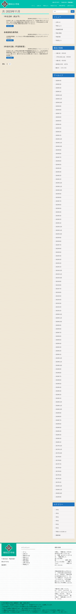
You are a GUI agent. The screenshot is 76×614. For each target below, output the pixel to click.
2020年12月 (59, 314)
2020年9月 (58, 325)
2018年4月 (58, 431)
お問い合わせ (70, 5)
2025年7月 (58, 113)
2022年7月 (58, 245)
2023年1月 (58, 223)
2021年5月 (58, 296)
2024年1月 (58, 179)
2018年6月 (58, 423)
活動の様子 (26, 559)
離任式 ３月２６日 (61, 67)
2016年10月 (59, 493)
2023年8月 (58, 197)
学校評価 (58, 36)
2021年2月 (58, 307)
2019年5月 (58, 383)
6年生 (57, 528)
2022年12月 (59, 226)
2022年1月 (58, 266)
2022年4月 (58, 256)
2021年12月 (59, 270)
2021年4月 (58, 299)
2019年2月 (58, 394)
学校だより (45, 5)
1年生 (57, 509)
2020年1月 (58, 354)
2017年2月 (58, 478)
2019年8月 (58, 372)
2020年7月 (58, 332)
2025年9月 (58, 106)
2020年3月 (58, 347)
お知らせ (39, 5)
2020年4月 (58, 343)
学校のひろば (54, 5)
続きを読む (10, 26)
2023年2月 (58, 219)
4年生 (57, 520)
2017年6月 (58, 467)
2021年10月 (59, 277)
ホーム (33, 5)
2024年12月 (59, 139)
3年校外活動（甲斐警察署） (15, 47)
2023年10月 (59, 190)
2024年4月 (58, 168)
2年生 (57, 513)
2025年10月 (59, 102)
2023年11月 (59, 186)
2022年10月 (59, 234)
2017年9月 (58, 456)
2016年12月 (59, 486)
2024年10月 (59, 146)
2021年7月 (58, 288)
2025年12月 (59, 95)
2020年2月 (58, 350)
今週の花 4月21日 (61, 53)
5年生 (57, 524)
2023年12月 (59, 182)
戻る (3, 64)
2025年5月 (58, 120)
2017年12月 (59, 445)
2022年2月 (58, 263)
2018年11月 (59, 405)
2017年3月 (58, 475)
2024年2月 (58, 175)
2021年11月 (59, 274)
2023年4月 (58, 212)
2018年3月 (58, 434)
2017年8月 (58, 460)
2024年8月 (58, 153)
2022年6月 (58, 248)
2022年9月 (58, 237)
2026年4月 (58, 80)
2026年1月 (58, 91)
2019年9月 (58, 369)
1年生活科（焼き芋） (12, 16)
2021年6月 (58, 292)
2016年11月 (59, 489)
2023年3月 (58, 215)
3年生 (57, 517)
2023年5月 (58, 208)
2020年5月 (58, 339)
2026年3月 (58, 84)
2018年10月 (59, 409)
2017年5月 (58, 471)
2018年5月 (58, 427)
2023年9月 (58, 193)
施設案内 (3, 565)
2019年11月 (59, 361)
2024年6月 (58, 161)
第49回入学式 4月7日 (62, 64)
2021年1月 (58, 310)
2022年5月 (58, 252)
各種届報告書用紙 (11, 32)
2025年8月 (58, 109)
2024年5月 (58, 164)
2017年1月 (58, 482)
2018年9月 (58, 413)
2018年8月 (58, 416)
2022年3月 (58, 259)
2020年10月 (59, 321)
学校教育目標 (59, 29)
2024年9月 (58, 150)
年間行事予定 (62, 5)
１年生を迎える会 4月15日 (63, 57)
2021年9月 (58, 281)
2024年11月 (59, 142)
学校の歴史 (59, 33)
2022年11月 (59, 230)
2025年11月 (59, 98)
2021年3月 (58, 303)
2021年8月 (58, 285)
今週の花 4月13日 (61, 60)
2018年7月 (58, 420)
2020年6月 (58, 336)
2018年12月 (59, 402)
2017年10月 (59, 453)
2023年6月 (58, 204)
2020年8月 (58, 329)
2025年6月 (58, 117)
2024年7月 (58, 157)
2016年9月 (58, 497)
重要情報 (58, 535)
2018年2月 (58, 438)
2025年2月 (58, 131)
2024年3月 (58, 172)
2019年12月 (59, 358)
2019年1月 (58, 398)
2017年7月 (58, 464)
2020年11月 (59, 318)
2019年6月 (58, 380)
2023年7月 (58, 201)
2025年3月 (58, 128)
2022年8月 (58, 241)
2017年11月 (59, 449)
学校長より (59, 40)
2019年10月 (59, 365)
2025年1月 (58, 135)
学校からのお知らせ (43, 18)
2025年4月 (58, 124)
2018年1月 (58, 442)
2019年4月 (58, 387)
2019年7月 (58, 376)
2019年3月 (58, 391)
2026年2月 (58, 88)
